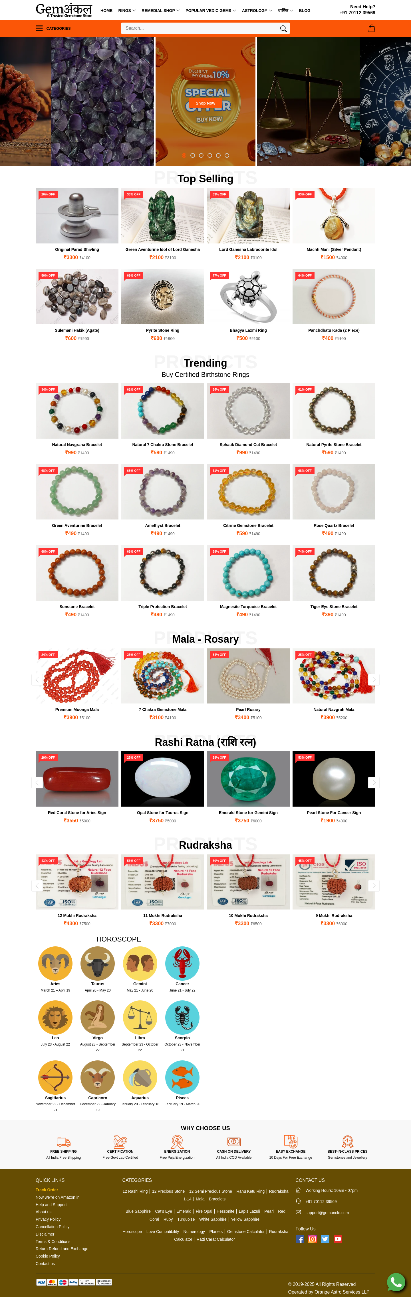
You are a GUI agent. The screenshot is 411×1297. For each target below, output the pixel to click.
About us (43, 1212)
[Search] (283, 30)
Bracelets (217, 1199)
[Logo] (64, 9)
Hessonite (225, 1211)
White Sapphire (213, 1219)
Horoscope (132, 1231)
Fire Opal (204, 1211)
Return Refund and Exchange (62, 1248)
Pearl (269, 1211)
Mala (200, 1199)
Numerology (194, 1231)
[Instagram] (312, 1239)
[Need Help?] (357, 10)
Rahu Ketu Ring (250, 1191)
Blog (304, 10)
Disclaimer (45, 1234)
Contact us (45, 1263)
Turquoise (186, 1219)
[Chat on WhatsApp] (396, 1281)
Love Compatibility (162, 1231)
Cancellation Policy (52, 1226)
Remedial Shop (158, 10)
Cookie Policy (48, 1256)
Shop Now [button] (205, 103)
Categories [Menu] (53, 28)
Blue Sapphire (138, 1211)
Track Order (47, 1190)
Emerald (183, 1211)
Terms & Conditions (53, 1241)
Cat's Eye (163, 1211)
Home (106, 10)
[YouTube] (338, 1239)
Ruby (168, 1219)
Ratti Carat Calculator (216, 1239)
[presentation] (37, 680)
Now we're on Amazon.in (58, 1197)
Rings (124, 10)
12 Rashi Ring (135, 1191)
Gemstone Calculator (246, 1231)
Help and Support (51, 1204)
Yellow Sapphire (245, 1219)
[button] (184, 155)
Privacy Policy (48, 1219)
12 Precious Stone (168, 1191)
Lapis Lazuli (249, 1211)
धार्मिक (283, 10)
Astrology (254, 10)
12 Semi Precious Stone (210, 1191)
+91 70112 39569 (321, 1201)
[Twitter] (325, 1239)
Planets (216, 1231)
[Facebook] (300, 1239)
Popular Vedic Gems (208, 10)
